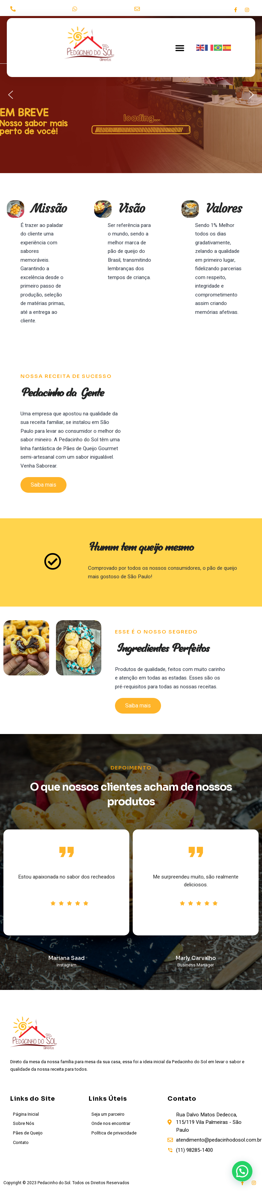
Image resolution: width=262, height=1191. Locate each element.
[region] (131, 94)
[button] (180, 48)
